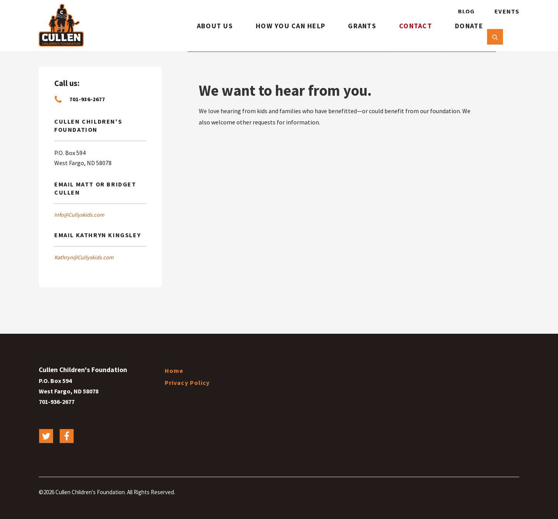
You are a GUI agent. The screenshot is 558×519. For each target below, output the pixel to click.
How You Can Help (285, 34)
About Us (207, 34)
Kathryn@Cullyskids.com (84, 257)
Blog (466, 11)
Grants (359, 34)
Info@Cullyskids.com (79, 214)
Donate (466, 34)
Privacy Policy (187, 382)
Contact (412, 34)
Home (174, 370)
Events (506, 11)
